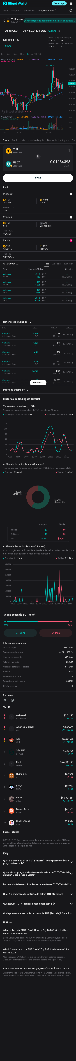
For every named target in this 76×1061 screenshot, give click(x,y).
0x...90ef (65, 277)
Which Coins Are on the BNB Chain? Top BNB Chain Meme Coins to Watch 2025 (36, 948)
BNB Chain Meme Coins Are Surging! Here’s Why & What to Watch (33, 966)
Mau (56, 633)
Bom (20, 633)
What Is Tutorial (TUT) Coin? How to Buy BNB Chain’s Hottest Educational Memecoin (37, 929)
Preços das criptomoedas (20, 10)
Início (5, 10)
